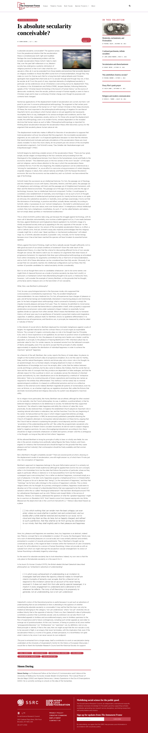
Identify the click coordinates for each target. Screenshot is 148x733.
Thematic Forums (55, 6)
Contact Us (55, 720)
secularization (49, 656)
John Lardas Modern (110, 57)
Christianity (40, 653)
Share (86, 40)
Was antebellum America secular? (115, 75)
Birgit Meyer (108, 67)
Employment (55, 718)
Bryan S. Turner (109, 99)
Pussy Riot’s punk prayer (111, 85)
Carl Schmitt (25, 653)
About (92, 6)
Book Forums (67, 6)
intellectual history (58, 653)
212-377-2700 (22, 725)
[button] (87, 6)
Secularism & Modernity (29, 656)
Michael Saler (108, 43)
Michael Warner (109, 78)
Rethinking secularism (28, 20)
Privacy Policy (56, 713)
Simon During (23, 41)
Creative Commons (58, 715)
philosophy (77, 653)
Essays (45, 6)
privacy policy (96, 727)
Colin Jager (108, 88)
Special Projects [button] (81, 6)
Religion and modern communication (116, 96)
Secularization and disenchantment (115, 64)
